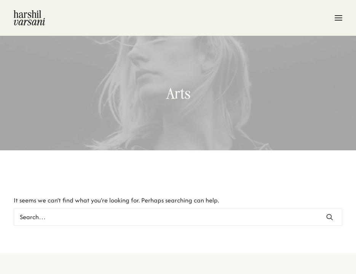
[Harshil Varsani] (178, 17)
